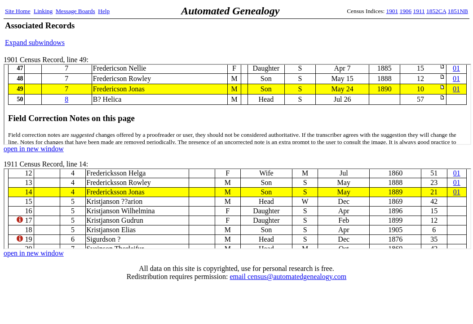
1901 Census (237, 104)
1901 (392, 11)
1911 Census (237, 208)
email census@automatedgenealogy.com (288, 276)
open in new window (34, 149)
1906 (406, 11)
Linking (43, 11)
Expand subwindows (35, 42)
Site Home (18, 11)
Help (104, 11)
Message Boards (75, 11)
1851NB (458, 11)
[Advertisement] (363, 33)
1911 (419, 11)
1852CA (436, 11)
